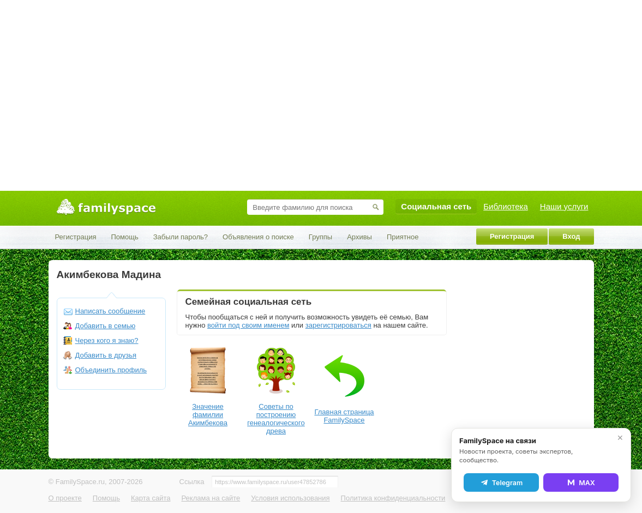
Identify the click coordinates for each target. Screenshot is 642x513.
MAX (581, 482)
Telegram (501, 482)
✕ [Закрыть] (620, 437)
